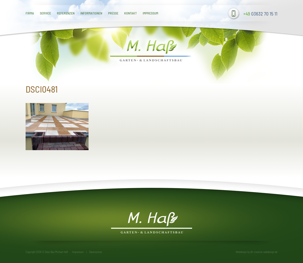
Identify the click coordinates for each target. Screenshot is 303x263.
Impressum (150, 13)
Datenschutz (95, 252)
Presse (113, 13)
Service (45, 13)
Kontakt (130, 13)
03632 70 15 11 (260, 14)
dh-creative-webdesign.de (263, 252)
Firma (30, 13)
